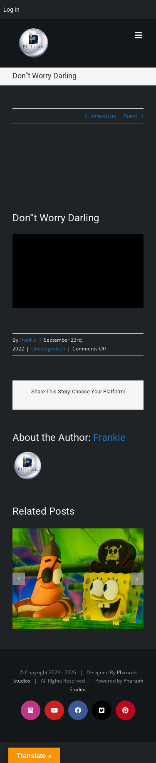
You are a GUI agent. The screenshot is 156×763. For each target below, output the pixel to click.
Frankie (28, 339)
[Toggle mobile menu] (139, 35)
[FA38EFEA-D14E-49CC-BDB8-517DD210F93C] (78, 174)
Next (130, 116)
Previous (103, 116)
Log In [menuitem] (11, 9)
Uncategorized (48, 348)
